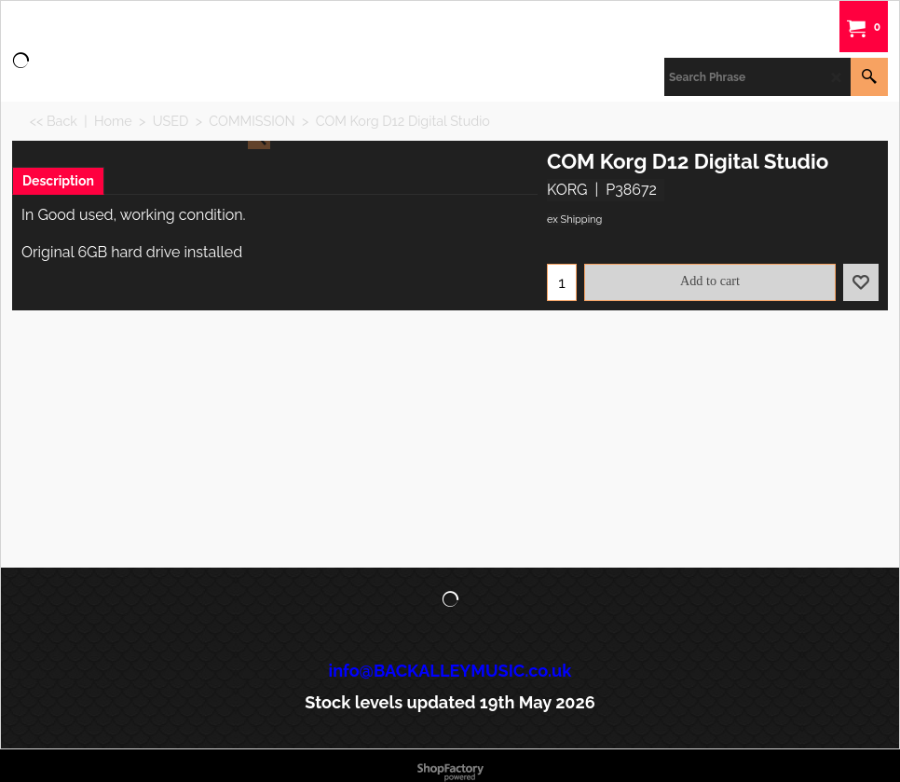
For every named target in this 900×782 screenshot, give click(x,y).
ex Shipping (574, 219)
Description (58, 180)
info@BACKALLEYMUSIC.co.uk (450, 670)
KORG (567, 190)
